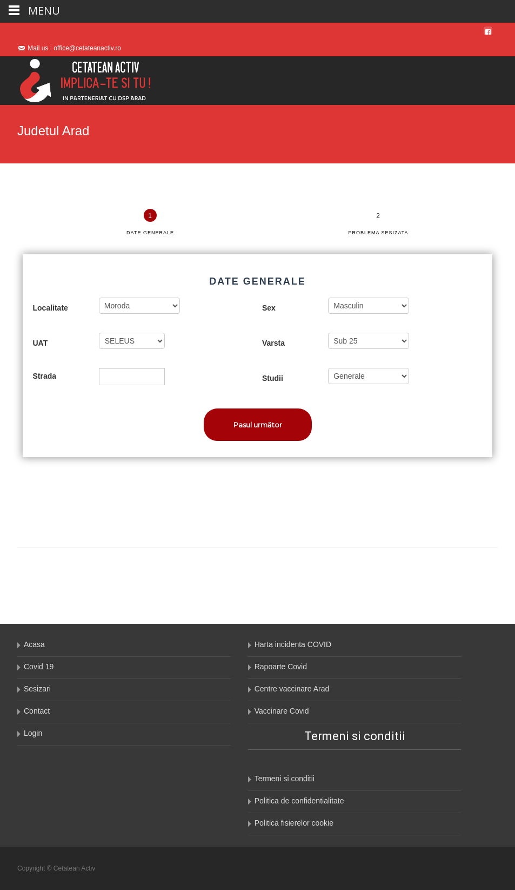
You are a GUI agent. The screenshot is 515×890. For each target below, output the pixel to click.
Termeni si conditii (285, 778)
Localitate (50, 308)
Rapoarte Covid (281, 666)
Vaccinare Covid (282, 711)
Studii (272, 378)
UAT (40, 343)
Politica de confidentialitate (299, 800)
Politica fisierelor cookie (294, 823)
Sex (269, 308)
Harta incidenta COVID (293, 644)
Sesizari (37, 688)
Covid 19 (38, 666)
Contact (37, 711)
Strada (45, 376)
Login (33, 733)
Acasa (34, 644)
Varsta (273, 343)
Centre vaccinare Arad (292, 688)
